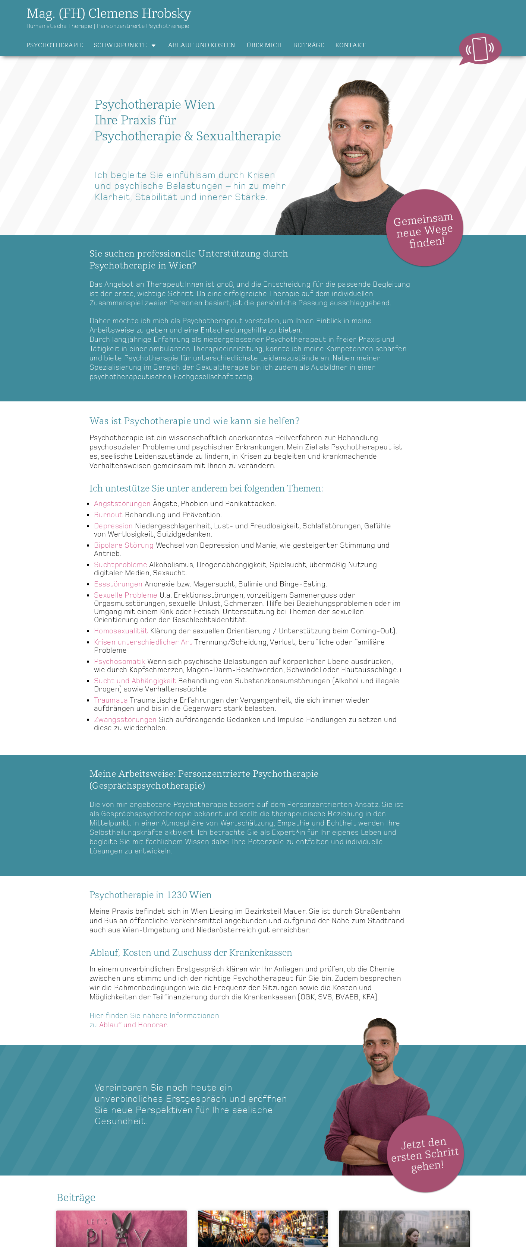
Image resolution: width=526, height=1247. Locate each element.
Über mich (264, 45)
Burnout (109, 514)
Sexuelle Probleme (126, 595)
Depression (113, 526)
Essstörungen (118, 584)
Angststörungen (122, 503)
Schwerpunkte (125, 45)
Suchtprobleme (120, 564)
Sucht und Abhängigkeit (135, 681)
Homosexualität (121, 631)
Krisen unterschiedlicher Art (143, 642)
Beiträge (308, 45)
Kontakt (350, 45)
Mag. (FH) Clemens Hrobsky (109, 14)
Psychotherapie (54, 45)
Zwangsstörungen (125, 719)
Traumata (112, 700)
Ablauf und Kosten (201, 45)
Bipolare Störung (124, 545)
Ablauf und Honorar (133, 1025)
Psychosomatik (121, 661)
